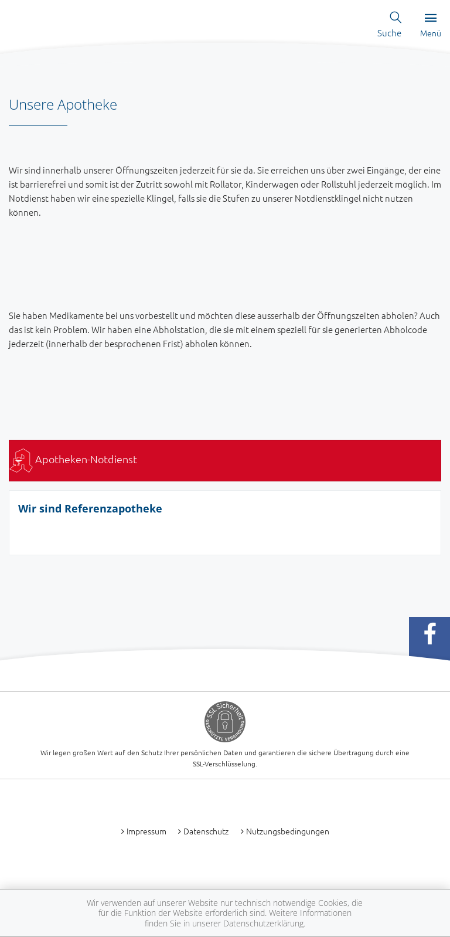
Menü (430, 26)
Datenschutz (206, 831)
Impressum (146, 831)
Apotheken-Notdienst (73, 459)
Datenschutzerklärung (263, 923)
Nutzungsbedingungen (287, 831)
